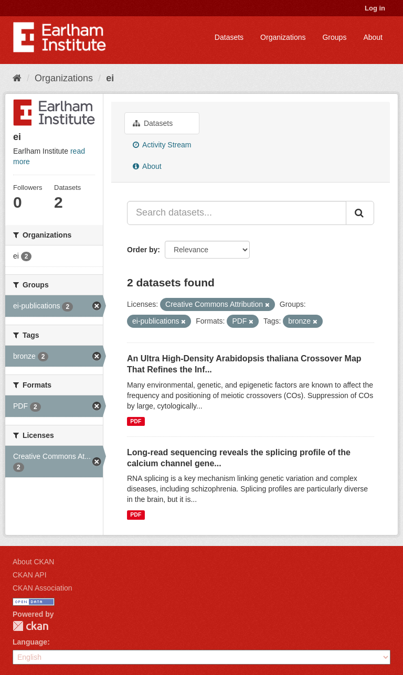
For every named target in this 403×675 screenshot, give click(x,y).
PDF (135, 421)
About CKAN (33, 562)
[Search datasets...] (236, 213)
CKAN (30, 625)
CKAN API (30, 575)
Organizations (282, 37)
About (373, 37)
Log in (375, 8)
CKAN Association (42, 588)
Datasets (229, 37)
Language (30, 642)
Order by (142, 249)
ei (110, 78)
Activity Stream (162, 145)
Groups (334, 37)
